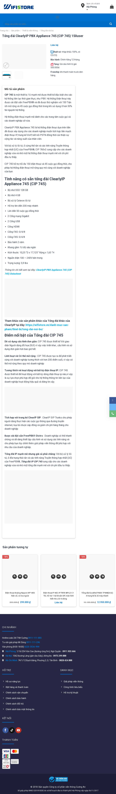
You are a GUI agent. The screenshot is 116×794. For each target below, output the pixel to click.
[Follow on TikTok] (12, 730)
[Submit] (110, 23)
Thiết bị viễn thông (30, 30)
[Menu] (57, 17)
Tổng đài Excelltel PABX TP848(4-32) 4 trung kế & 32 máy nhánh (97, 594)
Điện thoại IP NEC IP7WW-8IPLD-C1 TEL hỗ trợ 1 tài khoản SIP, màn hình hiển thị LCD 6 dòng (58, 596)
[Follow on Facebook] (5, 730)
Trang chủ (4, 30)
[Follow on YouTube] (18, 730)
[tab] (15, 90)
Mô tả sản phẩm (15, 89)
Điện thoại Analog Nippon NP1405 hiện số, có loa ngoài (20, 594)
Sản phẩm (15, 30)
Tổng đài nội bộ (47, 30)
